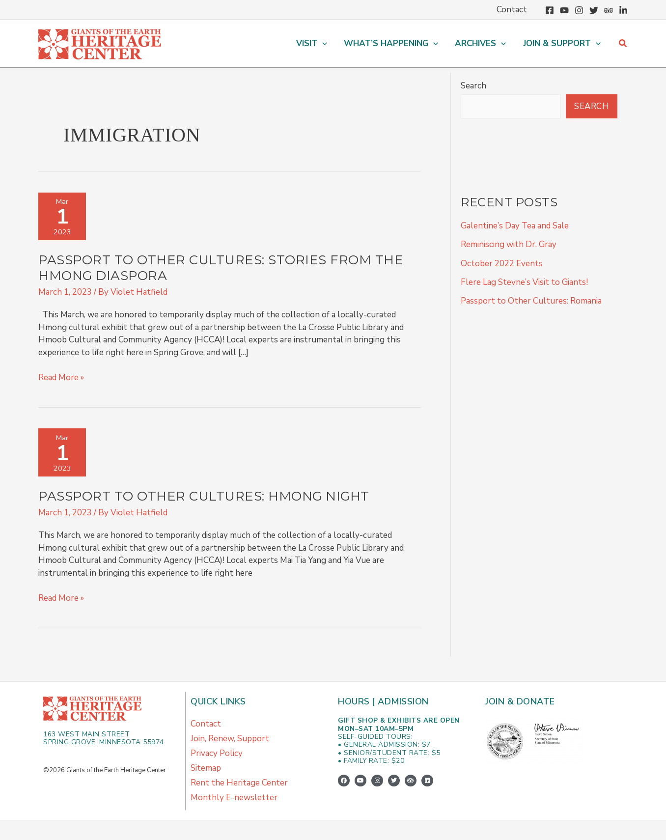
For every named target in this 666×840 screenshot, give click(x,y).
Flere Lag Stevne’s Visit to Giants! (524, 282)
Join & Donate (520, 701)
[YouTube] (564, 10)
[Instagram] (579, 10)
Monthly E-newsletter (234, 797)
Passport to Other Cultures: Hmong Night (203, 496)
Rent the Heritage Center (239, 782)
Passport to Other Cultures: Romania (531, 301)
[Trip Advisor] (608, 10)
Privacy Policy (217, 753)
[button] (311, 44)
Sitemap (206, 768)
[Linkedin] (623, 10)
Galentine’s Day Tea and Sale (515, 225)
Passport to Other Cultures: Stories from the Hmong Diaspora (220, 267)
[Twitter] (593, 10)
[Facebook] (549, 10)
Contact (206, 723)
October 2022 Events (502, 263)
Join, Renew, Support (230, 738)
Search (473, 85)
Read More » (61, 377)
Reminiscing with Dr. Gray (508, 244)
